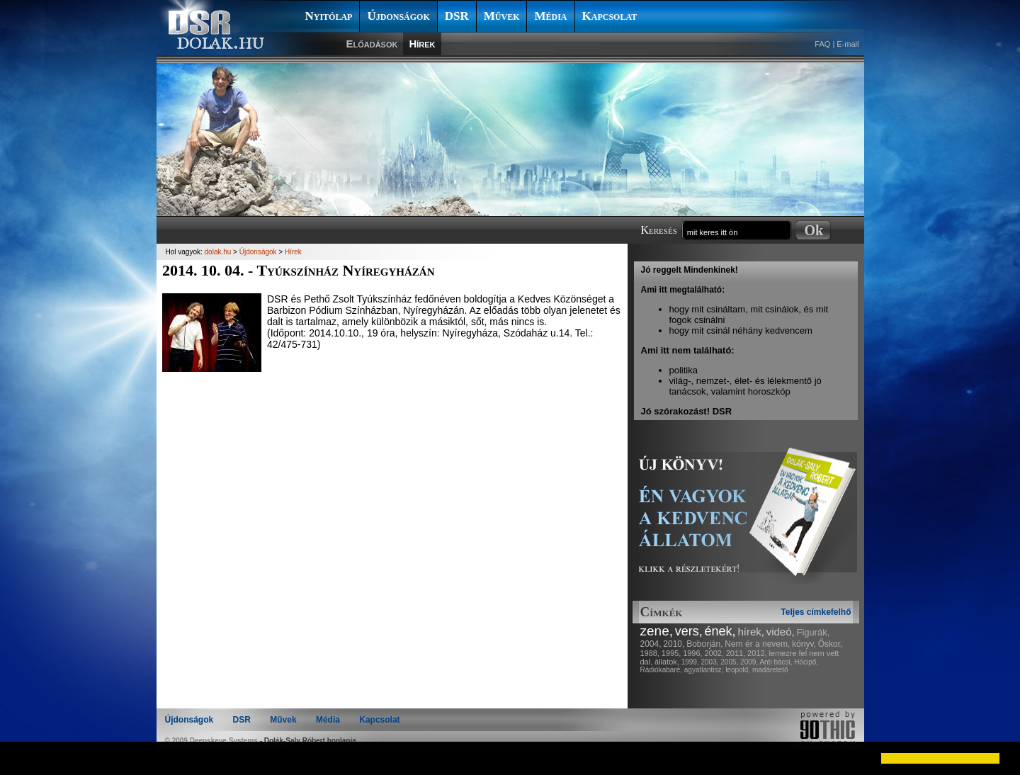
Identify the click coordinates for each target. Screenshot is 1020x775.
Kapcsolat (610, 16)
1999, (690, 662)
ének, (720, 631)
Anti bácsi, (775, 662)
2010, (673, 644)
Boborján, (704, 644)
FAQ (822, 44)
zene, (656, 630)
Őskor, (830, 644)
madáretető (770, 670)
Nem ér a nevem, (757, 644)
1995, (671, 653)
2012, (757, 653)
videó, (780, 632)
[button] (23, 758)
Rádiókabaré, (661, 670)
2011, (736, 653)
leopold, (737, 670)
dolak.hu (218, 252)
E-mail (847, 44)
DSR (457, 16)
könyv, (804, 644)
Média (550, 16)
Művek (502, 16)
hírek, (750, 632)
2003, (709, 662)
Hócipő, (806, 662)
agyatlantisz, (704, 670)
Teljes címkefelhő (816, 612)
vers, (689, 631)
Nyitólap (329, 16)
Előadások (372, 44)
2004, (651, 644)
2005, (729, 662)
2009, (749, 662)
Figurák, (813, 632)
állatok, (666, 661)
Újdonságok (398, 16)
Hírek (422, 44)
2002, (714, 653)
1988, (650, 653)
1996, (693, 653)
